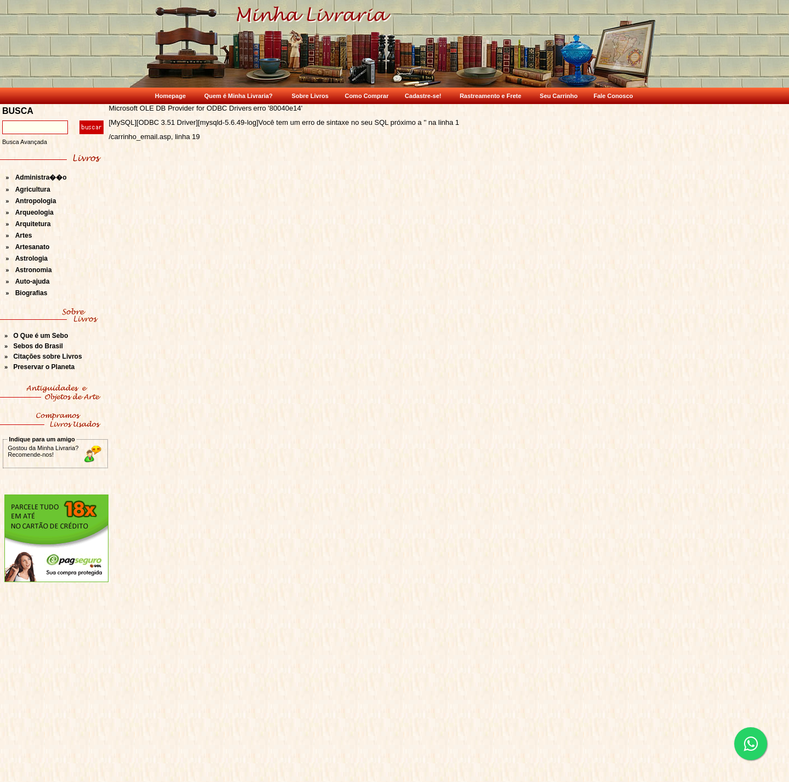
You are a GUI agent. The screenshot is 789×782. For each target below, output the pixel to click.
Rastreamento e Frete (491, 96)
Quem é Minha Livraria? (238, 96)
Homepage (170, 96)
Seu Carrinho (559, 96)
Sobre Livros (309, 96)
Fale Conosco (613, 96)
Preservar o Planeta (44, 367)
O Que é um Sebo (40, 336)
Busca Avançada (24, 142)
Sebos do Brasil (38, 346)
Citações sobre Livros (47, 356)
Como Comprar (366, 96)
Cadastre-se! (423, 96)
